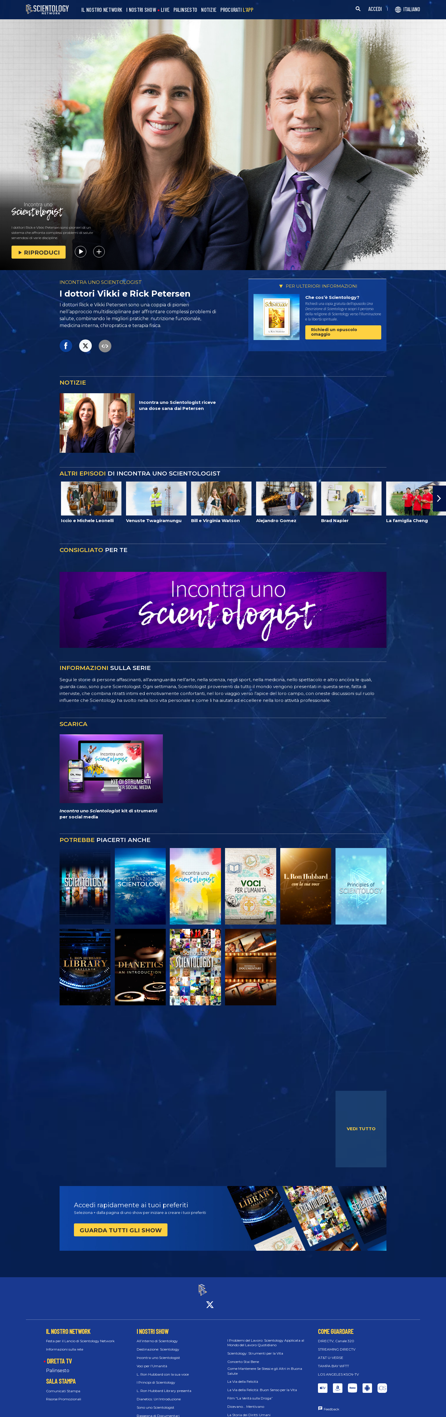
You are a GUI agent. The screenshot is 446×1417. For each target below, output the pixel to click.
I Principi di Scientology (156, 1377)
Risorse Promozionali (63, 1394)
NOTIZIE (208, 10)
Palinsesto (57, 1365)
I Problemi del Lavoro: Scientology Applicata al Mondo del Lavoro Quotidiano (265, 1337)
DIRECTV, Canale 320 (336, 1336)
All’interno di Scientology (157, 1336)
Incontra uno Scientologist (158, 1352)
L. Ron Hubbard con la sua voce (163, 1369)
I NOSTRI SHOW (141, 10)
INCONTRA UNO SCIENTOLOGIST (101, 282)
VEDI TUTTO (361, 1128)
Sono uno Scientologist (155, 1402)
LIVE (165, 10)
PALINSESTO (185, 10)
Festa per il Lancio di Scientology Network (80, 1336)
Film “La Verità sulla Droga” (250, 1393)
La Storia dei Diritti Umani (248, 1410)
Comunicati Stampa (63, 1386)
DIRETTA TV (59, 1355)
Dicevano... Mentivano (245, 1401)
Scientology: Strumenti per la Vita (255, 1348)
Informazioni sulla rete (64, 1344)
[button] (439, 498)
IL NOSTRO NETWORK (101, 10)
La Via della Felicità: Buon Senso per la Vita (262, 1384)
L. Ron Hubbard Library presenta (164, 1385)
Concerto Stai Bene (243, 1356)
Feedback (331, 1404)
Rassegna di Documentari (158, 1410)
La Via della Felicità (242, 1376)
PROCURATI (236, 10)
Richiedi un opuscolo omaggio (334, 332)
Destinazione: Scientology (158, 1344)
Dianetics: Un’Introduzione (159, 1394)
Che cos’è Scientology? (332, 297)
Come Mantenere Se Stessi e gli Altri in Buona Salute (264, 1365)
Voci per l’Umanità (152, 1361)
